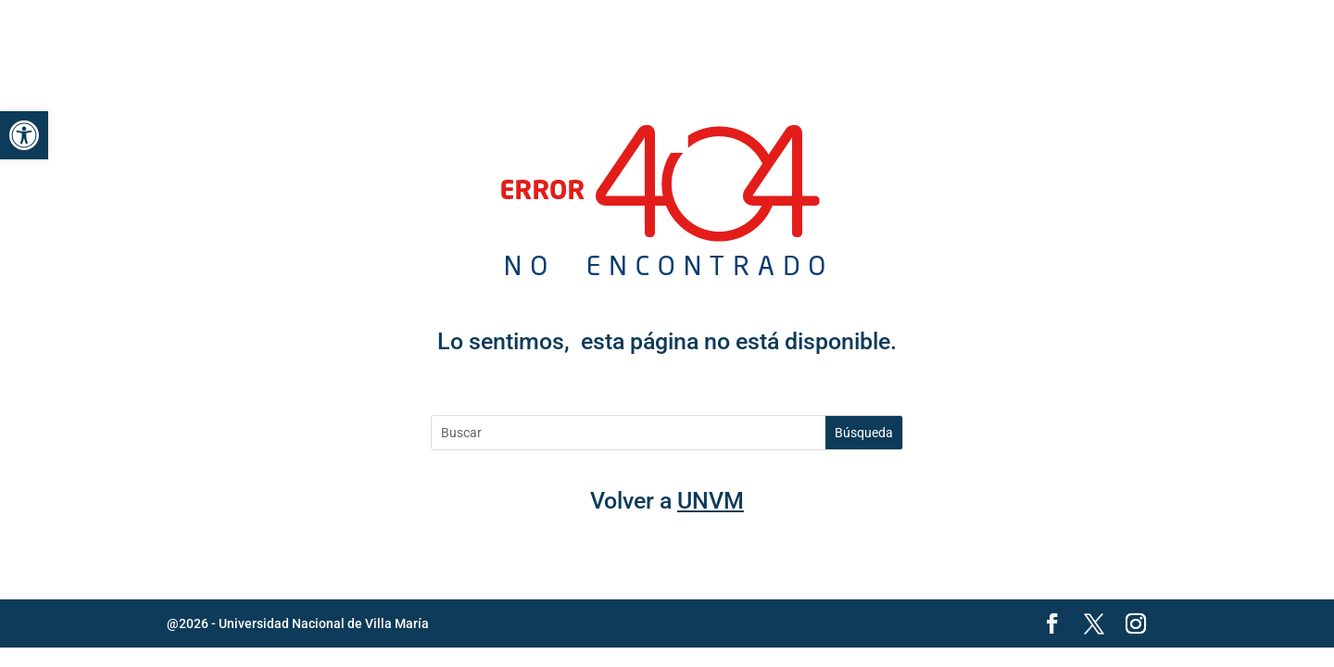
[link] (24, 135)
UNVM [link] (710, 500)
